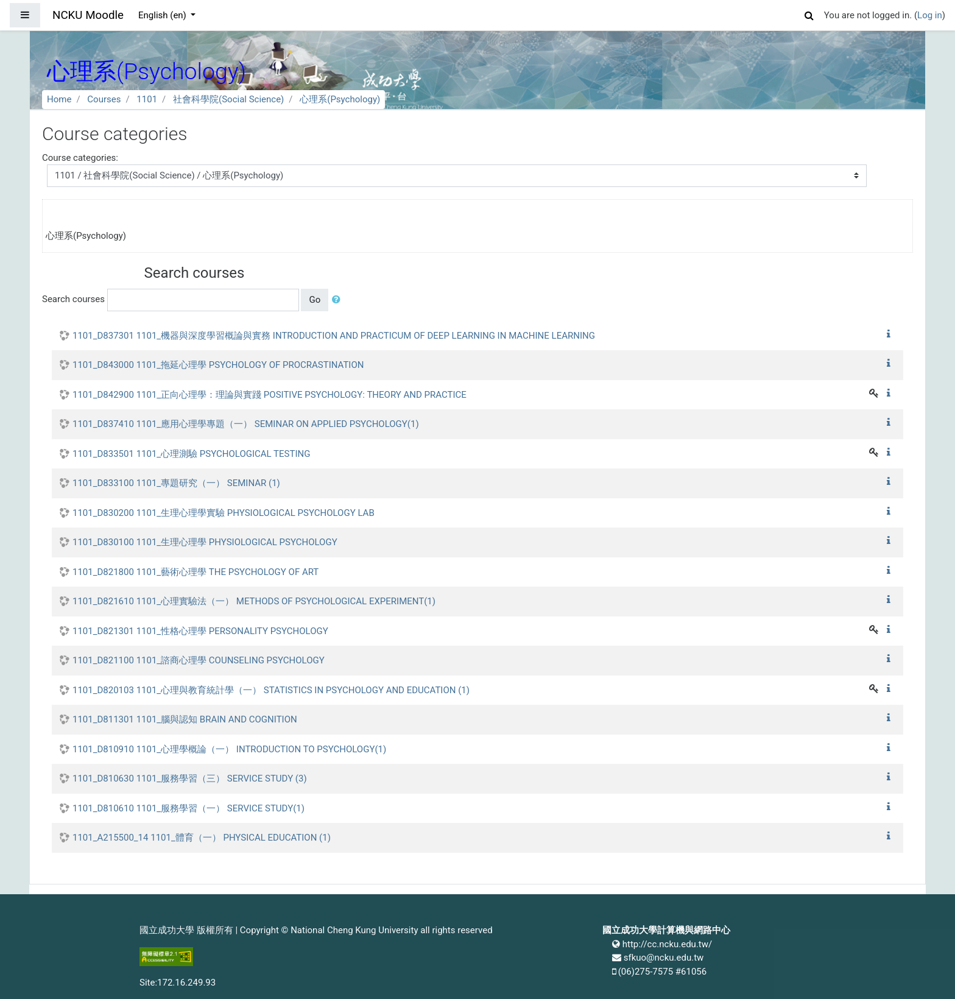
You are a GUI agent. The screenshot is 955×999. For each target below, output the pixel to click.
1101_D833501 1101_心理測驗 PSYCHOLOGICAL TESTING (191, 453)
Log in (929, 15)
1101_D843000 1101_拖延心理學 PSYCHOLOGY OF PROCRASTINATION (218, 364)
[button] (809, 13)
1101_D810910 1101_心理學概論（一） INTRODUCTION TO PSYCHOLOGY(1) (229, 749)
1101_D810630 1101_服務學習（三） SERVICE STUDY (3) (189, 778)
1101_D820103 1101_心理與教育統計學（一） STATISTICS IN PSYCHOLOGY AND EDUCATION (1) (271, 690)
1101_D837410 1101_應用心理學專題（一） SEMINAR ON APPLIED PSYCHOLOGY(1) (245, 423)
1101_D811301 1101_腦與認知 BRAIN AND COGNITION (184, 719)
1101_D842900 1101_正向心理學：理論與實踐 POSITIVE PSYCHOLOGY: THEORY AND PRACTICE (269, 394)
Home (59, 99)
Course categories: (80, 157)
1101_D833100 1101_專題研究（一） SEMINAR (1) (176, 483)
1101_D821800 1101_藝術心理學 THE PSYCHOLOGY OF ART (195, 572)
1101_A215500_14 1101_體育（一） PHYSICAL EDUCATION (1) (201, 837)
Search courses (73, 299)
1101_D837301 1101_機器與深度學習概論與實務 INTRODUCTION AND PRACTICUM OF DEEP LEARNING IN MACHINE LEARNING (333, 335)
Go (314, 299)
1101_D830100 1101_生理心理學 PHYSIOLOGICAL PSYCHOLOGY (204, 542)
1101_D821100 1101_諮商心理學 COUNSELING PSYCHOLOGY (198, 660)
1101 (146, 99)
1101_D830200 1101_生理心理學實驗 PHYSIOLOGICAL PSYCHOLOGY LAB (223, 512)
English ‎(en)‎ (163, 15)
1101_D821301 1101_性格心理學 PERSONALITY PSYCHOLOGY (200, 631)
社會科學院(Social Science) (228, 99)
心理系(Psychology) (340, 99)
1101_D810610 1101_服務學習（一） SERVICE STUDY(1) (188, 808)
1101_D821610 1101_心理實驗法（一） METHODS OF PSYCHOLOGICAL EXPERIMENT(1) (253, 601)
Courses (104, 99)
